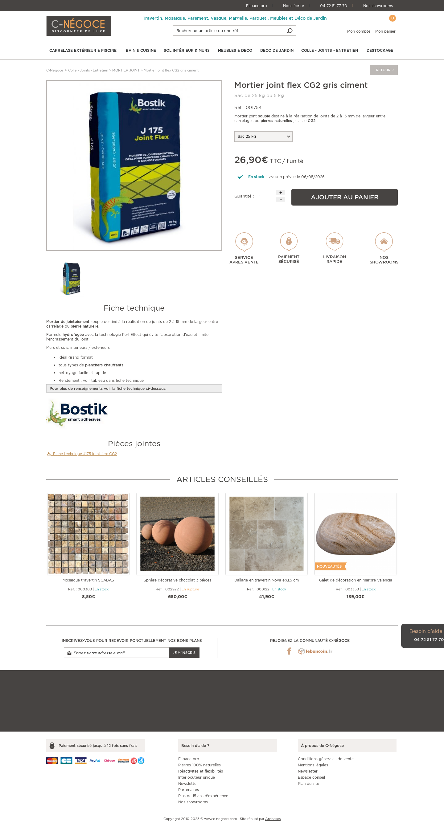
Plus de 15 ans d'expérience (203, 795)
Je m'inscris (184, 653)
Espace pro (256, 5)
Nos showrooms (378, 5)
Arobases (273, 819)
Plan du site (308, 783)
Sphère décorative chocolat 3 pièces (177, 580)
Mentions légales (313, 765)
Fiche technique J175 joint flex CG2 (82, 453)
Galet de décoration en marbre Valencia (355, 580)
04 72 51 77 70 (333, 5)
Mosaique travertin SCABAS (88, 580)
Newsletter (188, 783)
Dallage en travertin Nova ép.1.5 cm (266, 580)
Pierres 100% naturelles (199, 765)
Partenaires (188, 789)
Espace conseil (311, 777)
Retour (385, 70)
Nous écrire (293, 5)
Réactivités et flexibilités (200, 771)
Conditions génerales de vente (326, 759)
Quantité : (244, 196)
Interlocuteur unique (196, 777)
